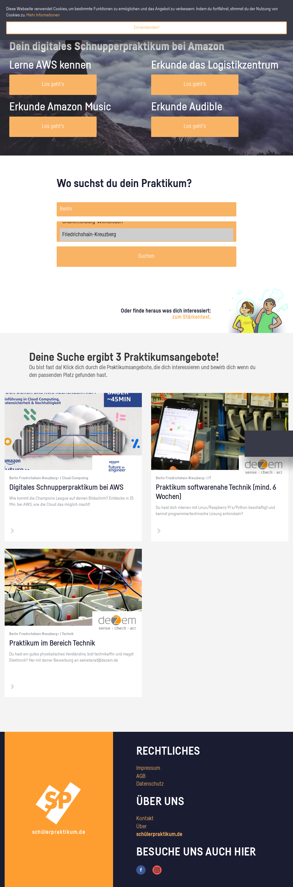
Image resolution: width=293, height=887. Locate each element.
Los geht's (53, 84)
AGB (141, 776)
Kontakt (145, 818)
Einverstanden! (146, 27)
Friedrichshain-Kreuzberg (147, 234)
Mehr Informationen (43, 15)
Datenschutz (150, 784)
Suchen (146, 256)
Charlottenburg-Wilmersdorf (147, 221)
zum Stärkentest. (191, 317)
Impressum (148, 768)
